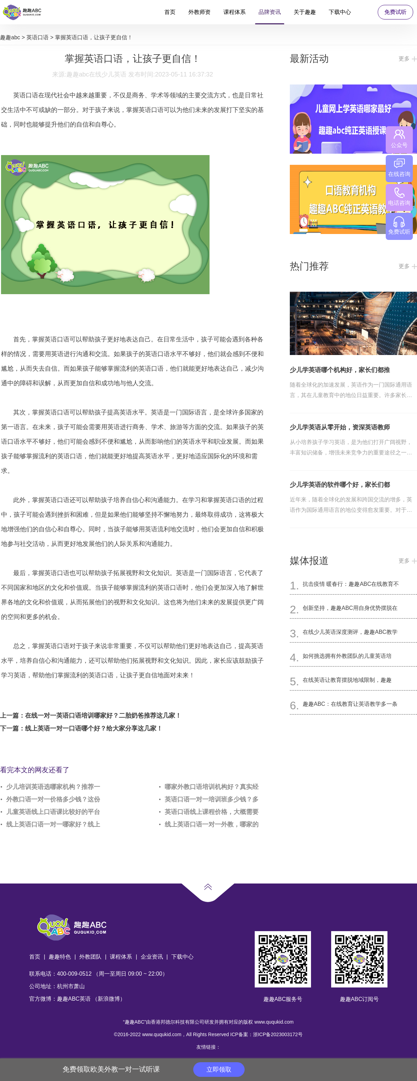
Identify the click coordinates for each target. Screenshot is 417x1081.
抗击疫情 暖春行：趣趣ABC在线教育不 (351, 584)
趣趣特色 (60, 957)
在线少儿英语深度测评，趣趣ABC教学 (350, 632)
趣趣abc (10, 37)
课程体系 (234, 12)
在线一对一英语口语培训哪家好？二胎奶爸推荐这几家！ (103, 715)
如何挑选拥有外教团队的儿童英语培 (347, 656)
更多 (404, 59)
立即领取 (218, 1069)
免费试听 (395, 12)
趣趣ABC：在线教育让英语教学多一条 (350, 704)
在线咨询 (399, 168)
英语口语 (37, 37)
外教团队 (90, 957)
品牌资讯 (270, 12)
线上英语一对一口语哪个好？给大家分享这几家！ (94, 728)
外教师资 (199, 12)
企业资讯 (152, 957)
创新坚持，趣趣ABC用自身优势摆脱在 (350, 608)
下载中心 (340, 12)
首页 (169, 12)
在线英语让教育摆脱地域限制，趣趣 (347, 680)
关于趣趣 (305, 12)
